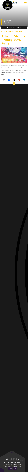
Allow (10, 469)
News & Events (10, 31)
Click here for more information (12, 466)
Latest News (18, 31)
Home (3, 31)
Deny (15, 469)
